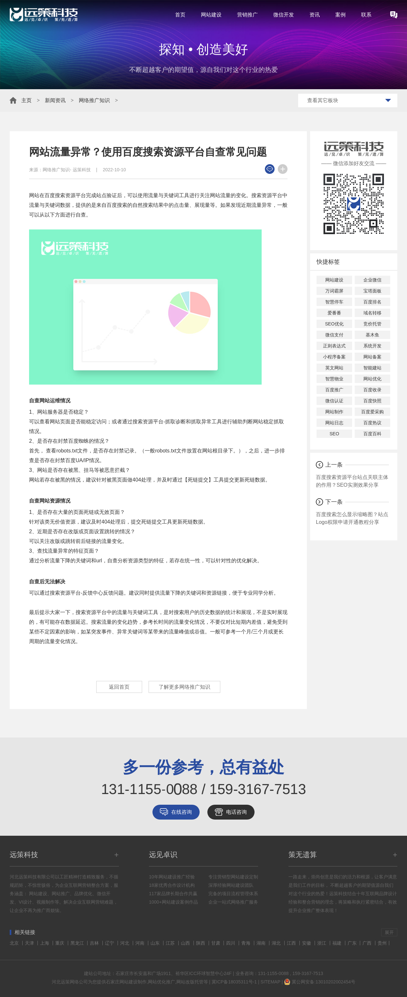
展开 (389, 932)
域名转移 (372, 312)
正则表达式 (334, 345)
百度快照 (372, 400)
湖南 (261, 943)
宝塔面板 (372, 290)
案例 (340, 14)
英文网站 (334, 367)
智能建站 (372, 367)
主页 (26, 100)
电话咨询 (236, 812)
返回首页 (119, 687)
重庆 (60, 943)
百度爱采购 (372, 411)
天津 (30, 943)
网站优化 (372, 378)
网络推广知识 (94, 100)
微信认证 (334, 400)
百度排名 (372, 301)
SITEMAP (270, 981)
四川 (231, 943)
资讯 (314, 14)
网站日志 (334, 422)
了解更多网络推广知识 (184, 687)
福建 (337, 943)
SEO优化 (334, 323)
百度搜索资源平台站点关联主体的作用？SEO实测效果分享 (352, 481)
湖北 (277, 943)
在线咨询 (181, 812)
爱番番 (334, 312)
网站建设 (211, 14)
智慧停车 (334, 301)
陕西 (201, 943)
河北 (125, 943)
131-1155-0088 (273, 973)
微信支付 (334, 334)
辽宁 (110, 943)
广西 (367, 943)
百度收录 (372, 389)
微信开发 (283, 14)
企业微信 (372, 279)
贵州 (382, 943)
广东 (353, 943)
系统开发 (372, 345)
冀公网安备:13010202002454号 (323, 981)
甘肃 (216, 943)
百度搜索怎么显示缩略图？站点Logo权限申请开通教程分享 (352, 518)
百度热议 (372, 422)
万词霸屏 (334, 290)
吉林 (95, 943)
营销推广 (247, 14)
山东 (156, 943)
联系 (366, 14)
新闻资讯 (55, 100)
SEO (334, 433)
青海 (246, 943)
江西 (292, 943)
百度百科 (372, 433)
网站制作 (334, 411)
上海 (45, 943)
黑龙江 (77, 943)
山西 (186, 943)
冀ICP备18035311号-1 (234, 981)
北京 (15, 943)
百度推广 (334, 389)
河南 (140, 943)
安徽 (307, 943)
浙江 (322, 943)
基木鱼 (372, 334)
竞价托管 (372, 323)
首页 (180, 14)
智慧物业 (334, 378)
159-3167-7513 (307, 973)
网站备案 (372, 356)
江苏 (171, 943)
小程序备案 (334, 356)
